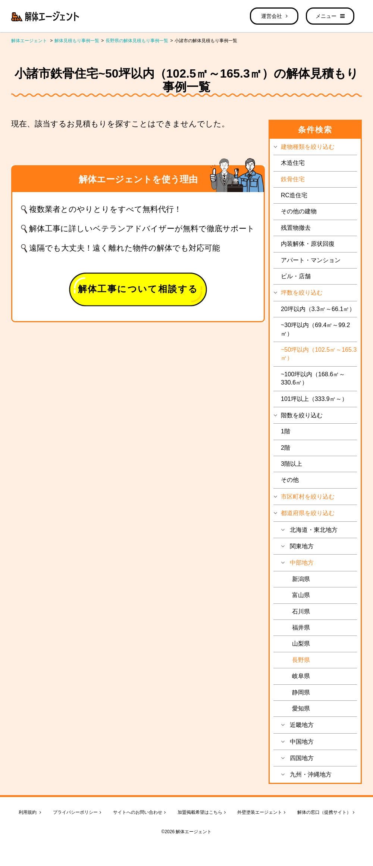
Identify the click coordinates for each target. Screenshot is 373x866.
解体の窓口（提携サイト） (325, 812)
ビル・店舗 (296, 276)
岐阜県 (301, 676)
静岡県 (301, 692)
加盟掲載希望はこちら (202, 812)
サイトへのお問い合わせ (139, 812)
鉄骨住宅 (293, 179)
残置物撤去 (296, 228)
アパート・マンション (311, 260)
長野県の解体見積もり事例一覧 (137, 40)
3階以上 (291, 464)
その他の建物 (299, 211)
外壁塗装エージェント (261, 812)
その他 (290, 480)
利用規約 (30, 812)
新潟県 (301, 579)
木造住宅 (293, 163)
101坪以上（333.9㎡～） (314, 399)
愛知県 (301, 708)
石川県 (301, 611)
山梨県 (301, 643)
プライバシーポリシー (77, 812)
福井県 (301, 627)
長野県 (301, 660)
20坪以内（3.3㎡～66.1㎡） (318, 309)
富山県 (301, 595)
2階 (285, 448)
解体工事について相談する (138, 289)
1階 (285, 431)
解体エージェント (29, 40)
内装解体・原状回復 (308, 244)
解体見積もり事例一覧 (76, 40)
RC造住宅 (294, 195)
